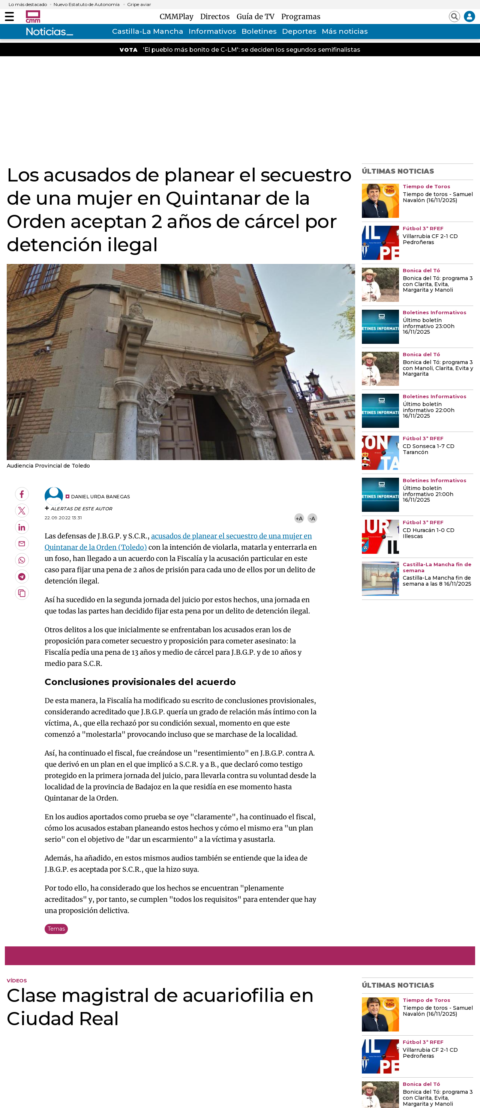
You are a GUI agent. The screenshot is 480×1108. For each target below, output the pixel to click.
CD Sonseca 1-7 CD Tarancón (428, 450)
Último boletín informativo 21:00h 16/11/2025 (428, 495)
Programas (301, 16)
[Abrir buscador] (454, 16)
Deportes (299, 31)
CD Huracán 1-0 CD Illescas (428, 534)
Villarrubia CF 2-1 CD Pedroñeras (430, 240)
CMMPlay (178, 16)
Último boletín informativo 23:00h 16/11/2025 (428, 327)
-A (312, 518)
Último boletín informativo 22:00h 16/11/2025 (428, 411)
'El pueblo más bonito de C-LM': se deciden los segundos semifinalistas (251, 49)
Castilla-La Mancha (147, 31)
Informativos (212, 31)
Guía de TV (257, 16)
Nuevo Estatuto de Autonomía (87, 4)
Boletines (259, 31)
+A (299, 518)
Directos (217, 16)
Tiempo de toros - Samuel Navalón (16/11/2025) (438, 198)
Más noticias (345, 31)
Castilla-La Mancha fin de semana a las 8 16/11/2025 (437, 581)
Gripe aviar (139, 4)
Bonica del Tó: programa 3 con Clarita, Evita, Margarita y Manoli (438, 285)
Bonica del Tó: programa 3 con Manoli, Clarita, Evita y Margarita (438, 369)
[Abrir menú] (9, 16)
